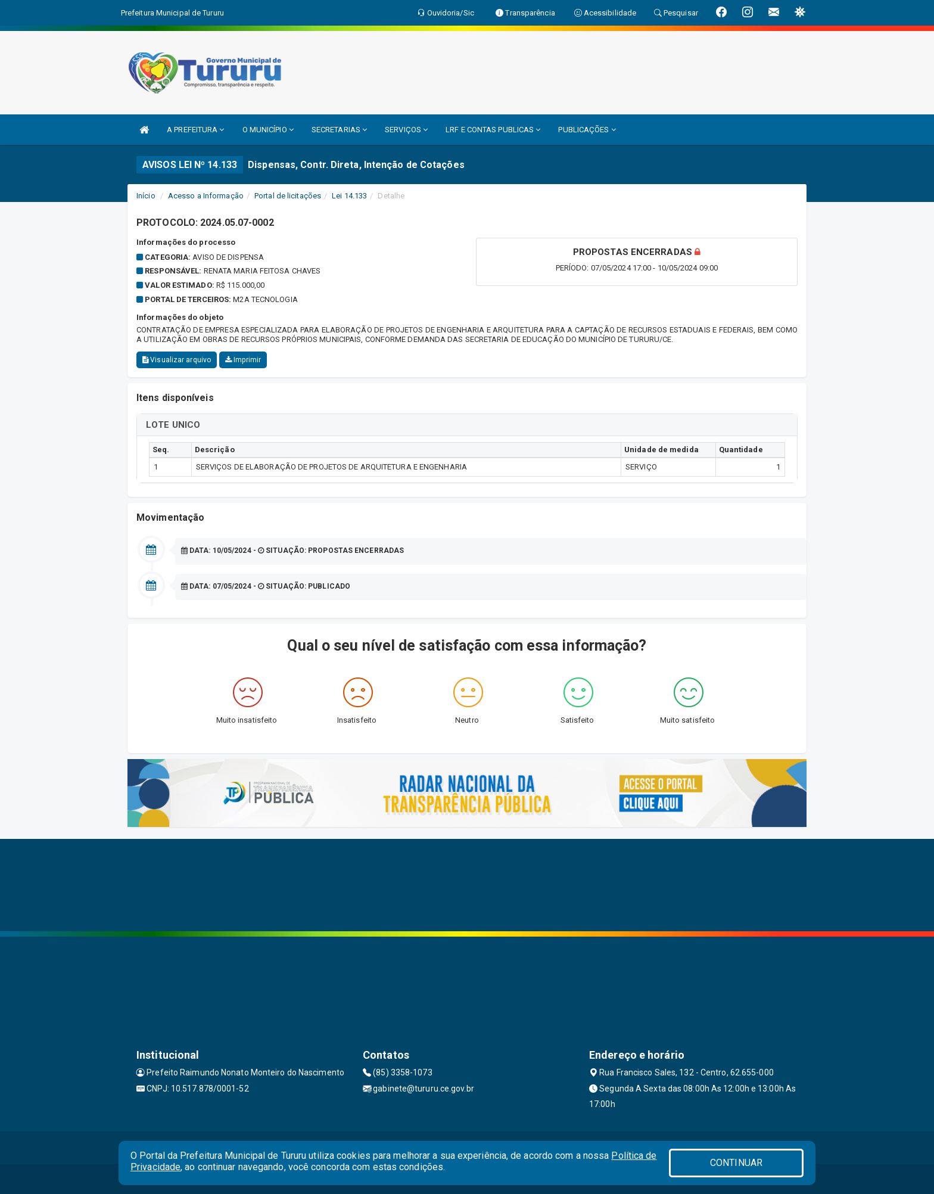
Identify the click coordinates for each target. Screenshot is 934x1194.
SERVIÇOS (406, 129)
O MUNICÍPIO (268, 129)
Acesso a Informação (206, 195)
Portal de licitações (287, 195)
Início (145, 195)
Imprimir (243, 360)
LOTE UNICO (173, 424)
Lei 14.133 (349, 195)
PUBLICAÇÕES (586, 129)
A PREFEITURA (195, 129)
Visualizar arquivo (176, 360)
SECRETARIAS (339, 129)
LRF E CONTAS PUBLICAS (493, 129)
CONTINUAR (736, 1162)
